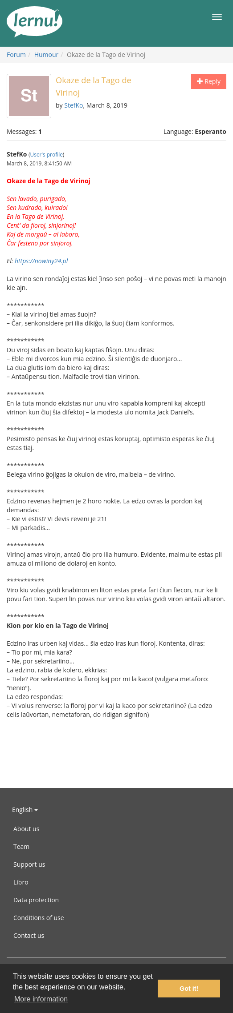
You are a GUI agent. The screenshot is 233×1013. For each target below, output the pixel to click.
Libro (21, 882)
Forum (16, 54)
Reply (209, 81)
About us (26, 828)
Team (21, 846)
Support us (29, 864)
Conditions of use (38, 917)
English (25, 809)
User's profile (46, 154)
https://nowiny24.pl (41, 261)
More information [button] (41, 999)
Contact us (28, 935)
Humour (46, 54)
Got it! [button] (189, 988)
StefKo (73, 105)
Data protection (36, 900)
